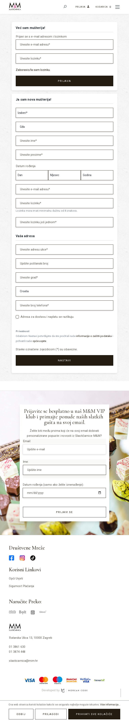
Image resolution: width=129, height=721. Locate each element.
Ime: (26, 462)
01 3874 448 (17, 652)
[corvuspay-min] (99, 680)
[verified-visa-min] (85, 680)
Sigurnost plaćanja (21, 586)
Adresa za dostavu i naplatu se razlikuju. (47, 317)
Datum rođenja (25, 166)
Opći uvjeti (16, 578)
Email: (27, 441)
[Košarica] (103, 7)
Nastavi (64, 360)
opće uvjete (39, 341)
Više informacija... (110, 704)
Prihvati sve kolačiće (94, 714)
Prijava (64, 81)
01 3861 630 (17, 647)
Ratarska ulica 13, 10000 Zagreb (30, 638)
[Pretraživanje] (65, 7)
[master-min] (44, 680)
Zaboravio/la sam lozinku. (33, 70)
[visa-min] (30, 680)
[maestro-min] (58, 680)
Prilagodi (51, 714)
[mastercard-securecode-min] (71, 680)
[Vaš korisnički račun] (81, 7)
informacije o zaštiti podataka (94, 336)
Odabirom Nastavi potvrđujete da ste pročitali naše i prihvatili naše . (64, 338)
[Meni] (117, 7)
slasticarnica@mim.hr (23, 661)
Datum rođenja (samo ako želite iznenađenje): (53, 484)
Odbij (21, 714)
